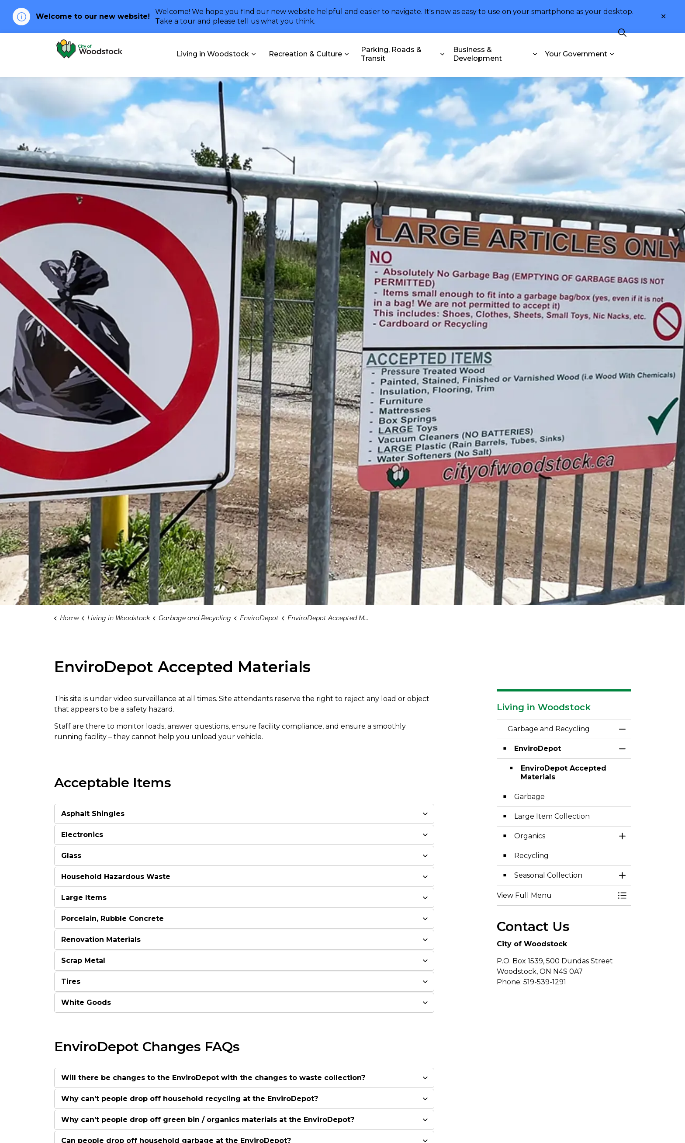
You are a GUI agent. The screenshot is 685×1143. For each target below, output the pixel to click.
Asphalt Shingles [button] (93, 813)
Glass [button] (71, 855)
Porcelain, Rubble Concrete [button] (112, 918)
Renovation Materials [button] (101, 939)
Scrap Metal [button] (83, 960)
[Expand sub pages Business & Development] (535, 66)
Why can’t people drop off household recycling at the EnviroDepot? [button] (189, 1098)
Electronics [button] (82, 834)
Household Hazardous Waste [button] (115, 876)
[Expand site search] (622, 44)
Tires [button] (70, 981)
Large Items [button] (84, 897)
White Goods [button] (86, 1002)
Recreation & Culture (305, 66)
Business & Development (477, 66)
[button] (555, 895)
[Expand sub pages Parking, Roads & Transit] (442, 66)
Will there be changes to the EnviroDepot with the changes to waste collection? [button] (213, 1078)
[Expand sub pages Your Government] (611, 66)
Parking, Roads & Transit (391, 66)
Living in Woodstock (212, 66)
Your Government (576, 66)
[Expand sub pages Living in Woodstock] (253, 66)
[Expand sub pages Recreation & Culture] (346, 66)
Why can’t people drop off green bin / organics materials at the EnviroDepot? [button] (207, 1119)
